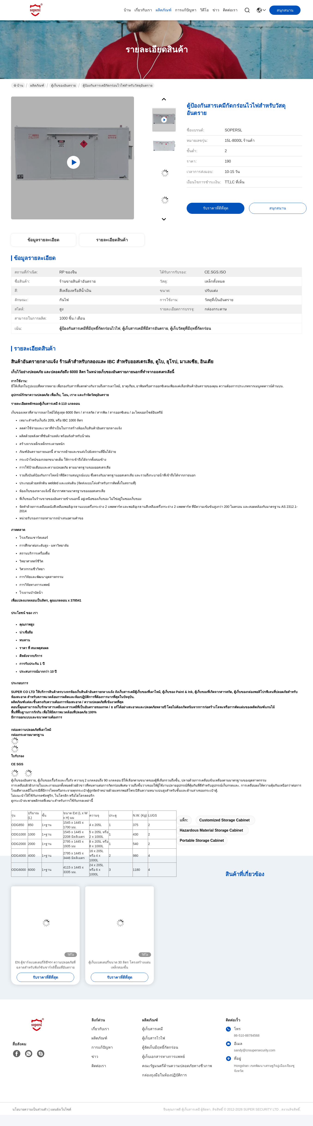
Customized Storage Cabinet (224, 820)
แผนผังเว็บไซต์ (60, 1109)
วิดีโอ (204, 10)
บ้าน (127, 10)
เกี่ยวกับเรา (143, 10)
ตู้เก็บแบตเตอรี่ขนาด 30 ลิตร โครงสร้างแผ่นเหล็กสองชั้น (119, 964)
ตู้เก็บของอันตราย (63, 85)
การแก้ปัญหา (185, 10)
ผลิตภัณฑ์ (163, 10)
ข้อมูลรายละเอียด (43, 240)
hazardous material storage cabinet (211, 830)
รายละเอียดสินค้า (112, 240)
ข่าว (216, 10)
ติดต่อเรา (230, 10)
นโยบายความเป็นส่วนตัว (30, 1109)
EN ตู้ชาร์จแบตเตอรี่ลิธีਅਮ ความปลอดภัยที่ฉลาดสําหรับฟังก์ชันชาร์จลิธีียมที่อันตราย (45, 964)
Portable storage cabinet (202, 840)
